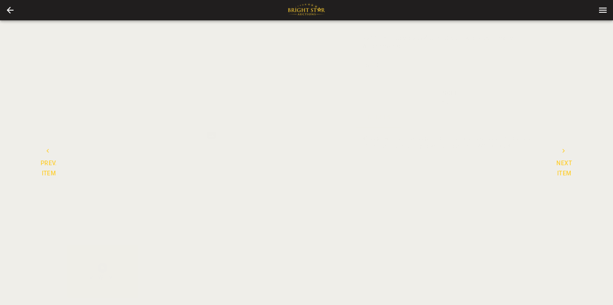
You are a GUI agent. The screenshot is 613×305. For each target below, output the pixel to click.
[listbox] (211, 135)
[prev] (73, 135)
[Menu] (603, 10)
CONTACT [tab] (427, 118)
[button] (10, 10)
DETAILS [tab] (379, 118)
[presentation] (306, 10)
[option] (211, 135)
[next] (349, 135)
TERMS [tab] (474, 118)
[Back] (10, 10)
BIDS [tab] (522, 118)
